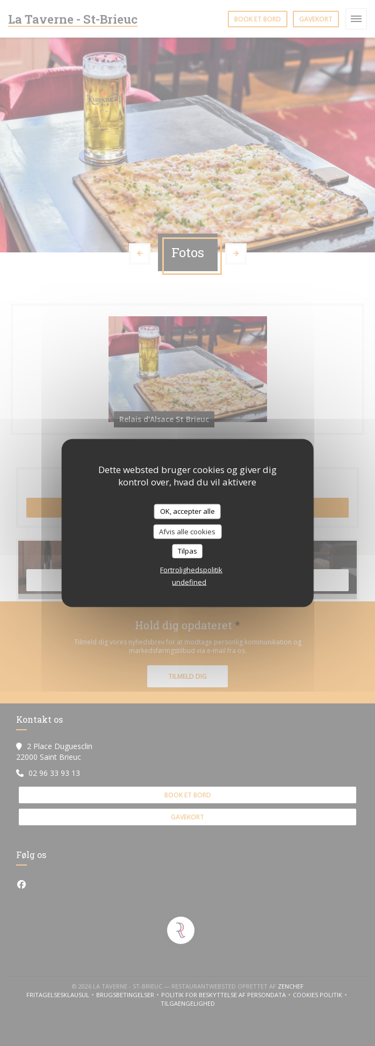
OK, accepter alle (187, 511)
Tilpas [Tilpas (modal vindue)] (187, 551)
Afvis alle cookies (187, 531)
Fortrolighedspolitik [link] (191, 569)
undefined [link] (189, 581)
